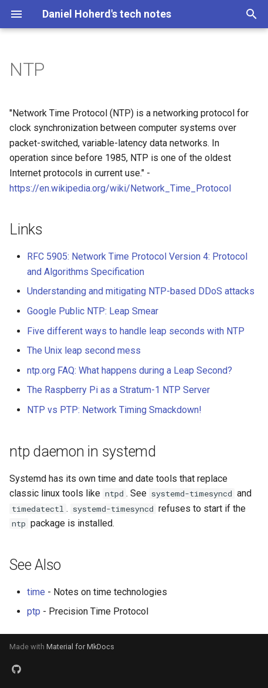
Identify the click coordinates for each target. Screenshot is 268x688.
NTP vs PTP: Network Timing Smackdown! (114, 409)
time (36, 592)
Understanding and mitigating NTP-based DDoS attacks (141, 291)
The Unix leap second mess (84, 350)
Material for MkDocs (80, 646)
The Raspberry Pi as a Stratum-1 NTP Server (118, 389)
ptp (33, 611)
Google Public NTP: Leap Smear (92, 311)
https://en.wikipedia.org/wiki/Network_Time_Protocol (120, 188)
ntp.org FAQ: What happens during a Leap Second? (129, 370)
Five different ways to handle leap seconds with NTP (136, 331)
